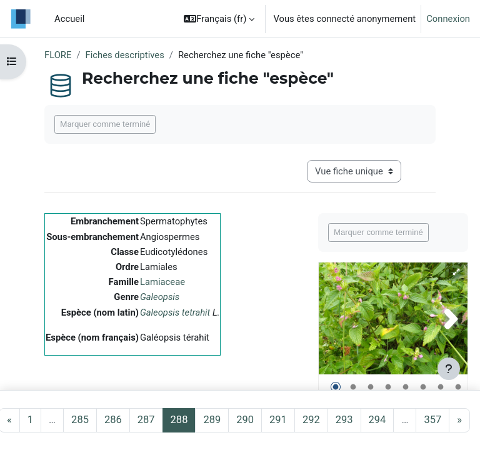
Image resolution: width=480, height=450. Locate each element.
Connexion (448, 18)
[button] (219, 19)
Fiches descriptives (125, 55)
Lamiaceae (162, 282)
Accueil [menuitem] (69, 18)
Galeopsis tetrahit (175, 312)
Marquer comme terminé (105, 124)
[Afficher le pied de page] (449, 369)
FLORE (57, 55)
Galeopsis (159, 296)
